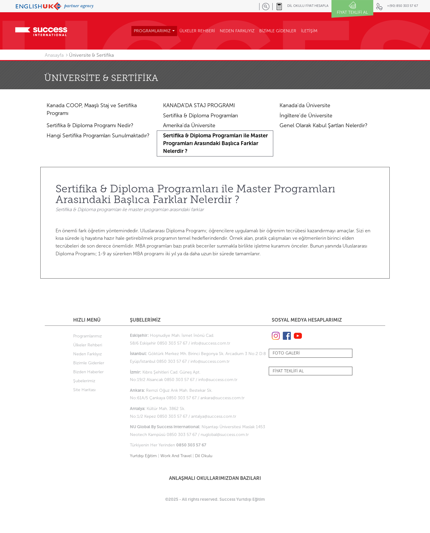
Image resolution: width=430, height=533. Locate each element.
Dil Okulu (203, 455)
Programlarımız (87, 336)
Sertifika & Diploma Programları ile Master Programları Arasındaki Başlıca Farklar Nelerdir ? (215, 143)
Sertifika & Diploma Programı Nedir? (90, 125)
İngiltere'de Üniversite (306, 115)
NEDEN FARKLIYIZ (237, 30)
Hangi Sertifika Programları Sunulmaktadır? (98, 135)
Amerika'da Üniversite (189, 125)
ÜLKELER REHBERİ (197, 30)
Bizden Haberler (88, 371)
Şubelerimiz (84, 380)
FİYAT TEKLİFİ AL (288, 371)
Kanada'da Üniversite (305, 105)
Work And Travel (175, 455)
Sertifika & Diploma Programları (200, 115)
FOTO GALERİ (286, 353)
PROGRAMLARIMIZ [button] (154, 30)
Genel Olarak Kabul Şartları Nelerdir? (324, 125)
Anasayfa (54, 55)
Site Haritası (84, 389)
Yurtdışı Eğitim (143, 455)
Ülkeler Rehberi (87, 345)
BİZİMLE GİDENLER (277, 30)
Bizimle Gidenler (88, 362)
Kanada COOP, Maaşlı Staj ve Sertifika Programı (92, 109)
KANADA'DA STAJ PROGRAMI (199, 105)
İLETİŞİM (309, 30)
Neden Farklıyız (87, 354)
